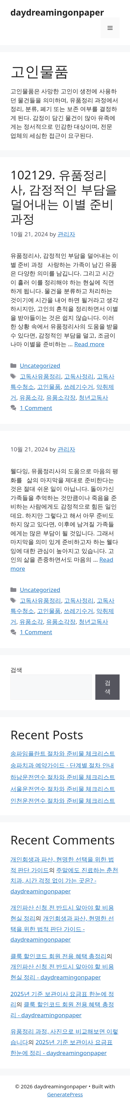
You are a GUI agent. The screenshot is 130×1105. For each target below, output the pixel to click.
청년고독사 (93, 397)
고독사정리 (79, 376)
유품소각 (31, 397)
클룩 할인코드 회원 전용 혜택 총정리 (58, 956)
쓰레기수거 (78, 387)
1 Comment (36, 408)
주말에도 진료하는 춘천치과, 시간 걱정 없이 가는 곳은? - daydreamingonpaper (64, 880)
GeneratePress (65, 1094)
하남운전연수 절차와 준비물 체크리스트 (62, 777)
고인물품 (49, 387)
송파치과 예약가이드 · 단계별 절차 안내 (62, 765)
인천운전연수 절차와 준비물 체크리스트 (62, 801)
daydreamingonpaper (57, 12)
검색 (16, 670)
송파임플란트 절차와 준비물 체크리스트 (62, 753)
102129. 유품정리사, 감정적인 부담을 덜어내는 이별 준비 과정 (63, 197)
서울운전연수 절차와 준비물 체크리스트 (62, 789)
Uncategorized (40, 365)
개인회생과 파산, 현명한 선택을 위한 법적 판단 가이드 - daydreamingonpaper (62, 928)
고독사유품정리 (40, 376)
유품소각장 (61, 397)
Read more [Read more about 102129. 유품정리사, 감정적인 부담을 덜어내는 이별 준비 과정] (89, 344)
